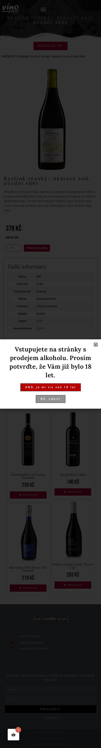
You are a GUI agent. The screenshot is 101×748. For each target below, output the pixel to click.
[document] (50, 374)
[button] (95, 344)
